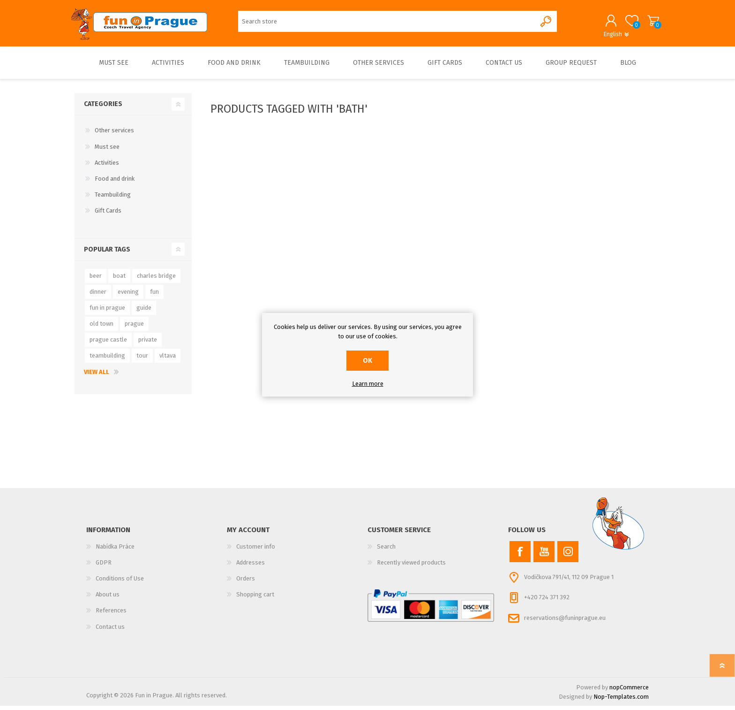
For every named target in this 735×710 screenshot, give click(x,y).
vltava (167, 359)
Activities (107, 166)
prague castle (108, 343)
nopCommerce (629, 691)
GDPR (104, 566)
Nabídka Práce (115, 550)
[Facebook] (520, 555)
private (147, 343)
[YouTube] (544, 555)
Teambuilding (113, 198)
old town (101, 327)
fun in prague (107, 311)
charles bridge (156, 279)
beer (96, 279)
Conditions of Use (120, 582)
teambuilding (107, 359)
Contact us (110, 630)
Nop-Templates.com (621, 700)
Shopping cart (649, 23)
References (111, 614)
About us (108, 598)
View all (96, 376)
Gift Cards (108, 215)
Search (386, 550)
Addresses (250, 566)
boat (119, 279)
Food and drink (115, 182)
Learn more (367, 383)
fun (154, 295)
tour (142, 359)
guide (143, 311)
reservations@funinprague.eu (565, 622)
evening (128, 295)
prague (134, 327)
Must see (107, 150)
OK (367, 361)
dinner (98, 295)
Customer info (255, 550)
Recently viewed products (411, 566)
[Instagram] (567, 555)
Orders (245, 582)
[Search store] (387, 23)
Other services (114, 134)
